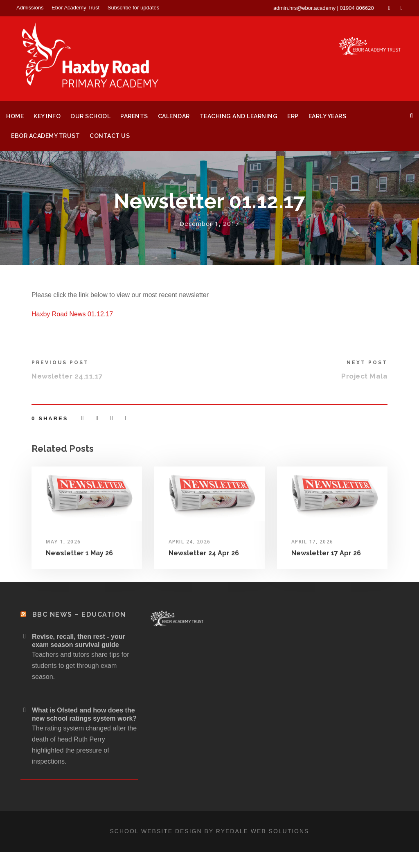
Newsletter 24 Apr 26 (204, 553)
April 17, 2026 (312, 541)
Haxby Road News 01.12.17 (72, 314)
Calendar (174, 116)
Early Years (328, 116)
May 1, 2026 (63, 541)
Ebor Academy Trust (75, 8)
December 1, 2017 (209, 223)
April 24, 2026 (190, 541)
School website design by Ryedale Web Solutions (209, 831)
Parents (134, 116)
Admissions (29, 8)
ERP (293, 116)
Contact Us (110, 136)
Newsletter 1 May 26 (79, 553)
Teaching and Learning (239, 116)
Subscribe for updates (133, 8)
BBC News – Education (79, 614)
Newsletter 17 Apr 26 (326, 553)
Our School (90, 116)
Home (15, 116)
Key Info (47, 116)
